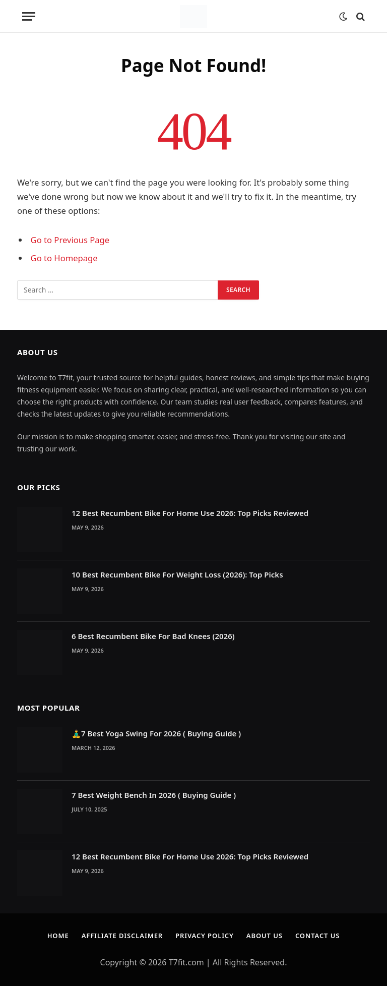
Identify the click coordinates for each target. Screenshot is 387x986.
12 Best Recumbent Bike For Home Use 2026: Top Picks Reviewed (190, 513)
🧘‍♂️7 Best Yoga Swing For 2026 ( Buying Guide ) (156, 733)
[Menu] (28, 16)
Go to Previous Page (70, 240)
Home (58, 935)
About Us (264, 935)
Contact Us (317, 935)
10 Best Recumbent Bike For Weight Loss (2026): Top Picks (177, 574)
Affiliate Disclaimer (122, 935)
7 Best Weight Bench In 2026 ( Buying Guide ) (154, 795)
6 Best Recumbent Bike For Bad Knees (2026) (153, 636)
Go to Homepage (64, 258)
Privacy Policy (204, 935)
